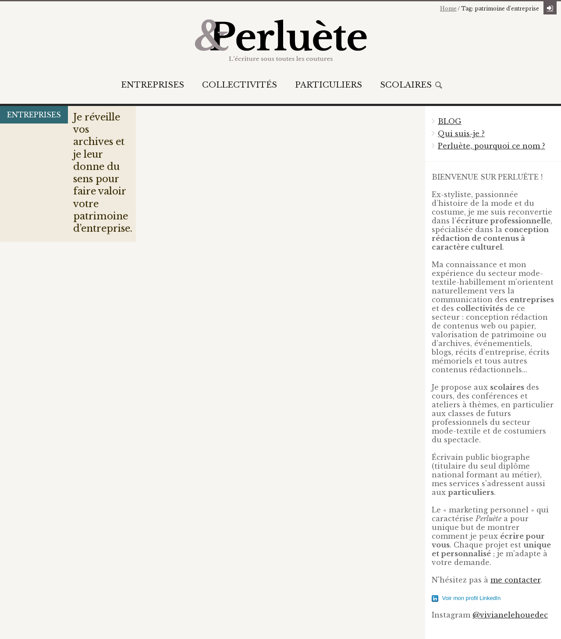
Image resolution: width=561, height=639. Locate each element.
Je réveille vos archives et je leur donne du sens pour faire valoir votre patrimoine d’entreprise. (106, 183)
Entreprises (152, 85)
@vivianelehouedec (510, 615)
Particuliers (328, 85)
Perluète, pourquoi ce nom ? (491, 145)
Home (448, 8)
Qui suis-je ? (461, 133)
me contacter (515, 579)
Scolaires (406, 85)
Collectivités (239, 85)
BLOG (450, 121)
